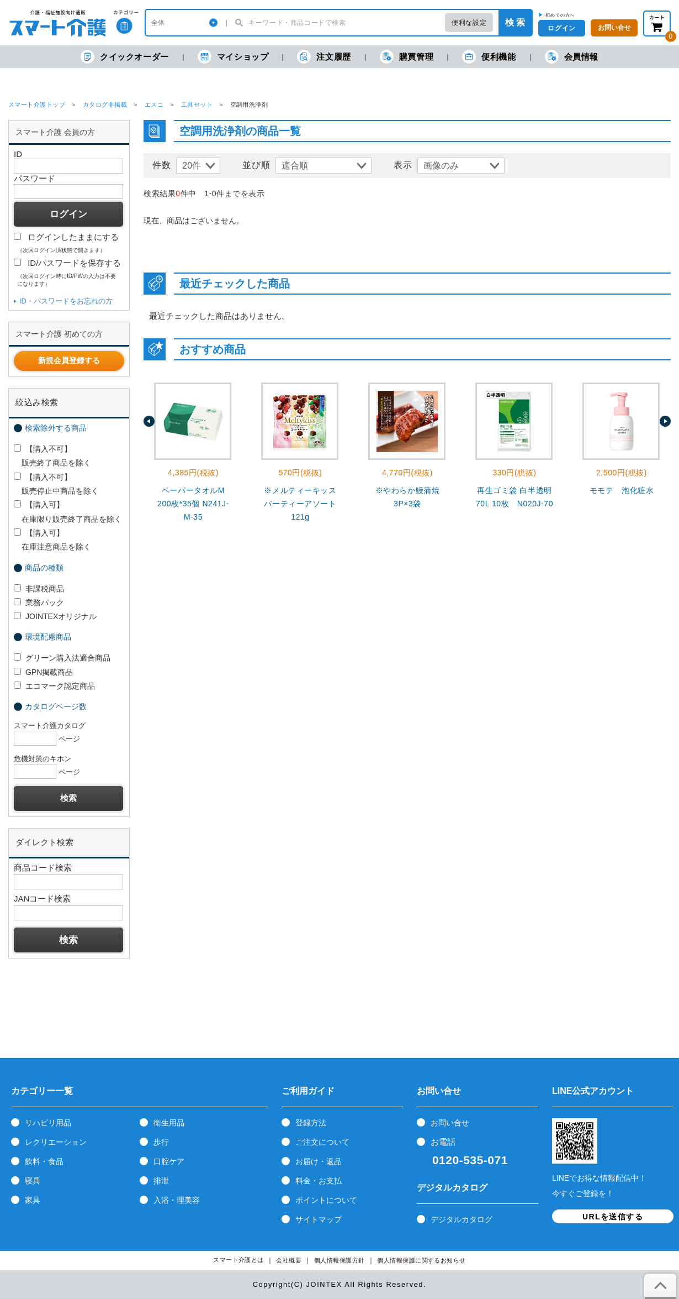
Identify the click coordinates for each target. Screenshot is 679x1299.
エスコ (154, 104)
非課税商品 (39, 588)
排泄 (161, 1181)
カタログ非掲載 (105, 104)
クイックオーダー (125, 57)
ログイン (561, 28)
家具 (32, 1200)
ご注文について (322, 1142)
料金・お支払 (318, 1181)
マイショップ (233, 57)
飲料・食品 (44, 1161)
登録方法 (310, 1123)
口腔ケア (168, 1161)
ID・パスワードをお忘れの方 (66, 301)
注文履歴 (324, 57)
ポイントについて (326, 1200)
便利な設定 (469, 23)
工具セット (197, 104)
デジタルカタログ (461, 1219)
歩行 (161, 1142)
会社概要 (288, 1261)
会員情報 (571, 57)
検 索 (515, 22)
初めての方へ (560, 15)
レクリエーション (56, 1142)
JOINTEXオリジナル (55, 616)
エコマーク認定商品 (54, 686)
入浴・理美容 (176, 1200)
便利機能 (489, 57)
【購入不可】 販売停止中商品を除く (56, 484)
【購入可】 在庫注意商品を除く (52, 539)
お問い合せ (450, 1123)
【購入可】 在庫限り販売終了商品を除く (68, 511)
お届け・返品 (318, 1161)
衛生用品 (168, 1123)
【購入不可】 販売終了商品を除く (52, 455)
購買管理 (406, 57)
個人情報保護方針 (339, 1261)
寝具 (32, 1181)
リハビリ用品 (48, 1123)
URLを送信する (612, 1216)
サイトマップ (318, 1219)
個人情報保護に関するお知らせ (421, 1261)
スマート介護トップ (36, 104)
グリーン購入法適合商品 (62, 657)
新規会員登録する (69, 360)
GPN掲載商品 (43, 672)
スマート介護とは (238, 1260)
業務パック (39, 602)
